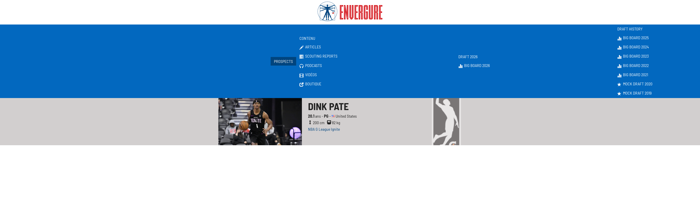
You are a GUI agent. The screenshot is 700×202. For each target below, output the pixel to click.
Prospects (283, 61)
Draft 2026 (468, 56)
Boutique (310, 84)
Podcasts (310, 65)
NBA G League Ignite (324, 129)
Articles (310, 47)
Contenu (307, 38)
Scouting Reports (318, 56)
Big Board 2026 (474, 65)
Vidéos (308, 74)
